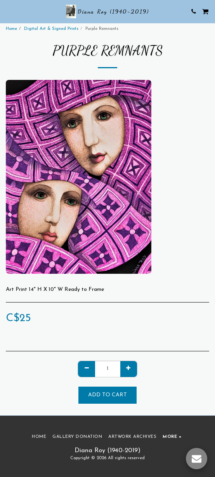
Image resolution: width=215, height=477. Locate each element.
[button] (8, 11)
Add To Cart (107, 395)
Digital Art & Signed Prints (51, 29)
